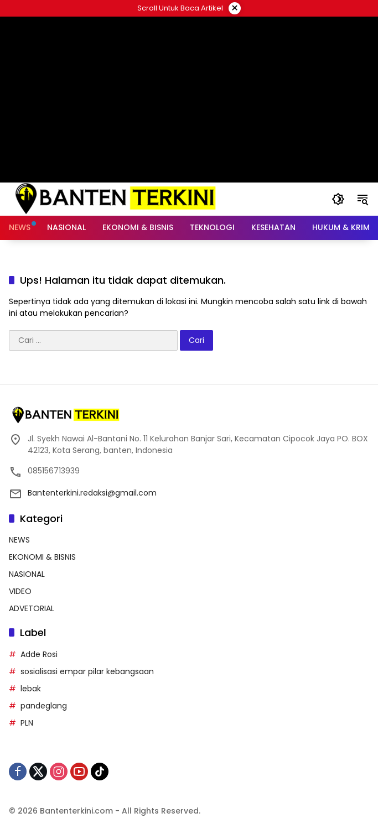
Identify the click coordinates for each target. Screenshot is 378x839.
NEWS (19, 539)
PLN (26, 722)
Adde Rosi (39, 654)
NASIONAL (27, 574)
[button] (338, 199)
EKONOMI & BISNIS (42, 556)
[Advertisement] (189, 100)
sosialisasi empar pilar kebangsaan (87, 671)
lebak (30, 688)
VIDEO (20, 591)
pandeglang (43, 705)
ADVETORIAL (31, 608)
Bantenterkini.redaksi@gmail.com (92, 492)
